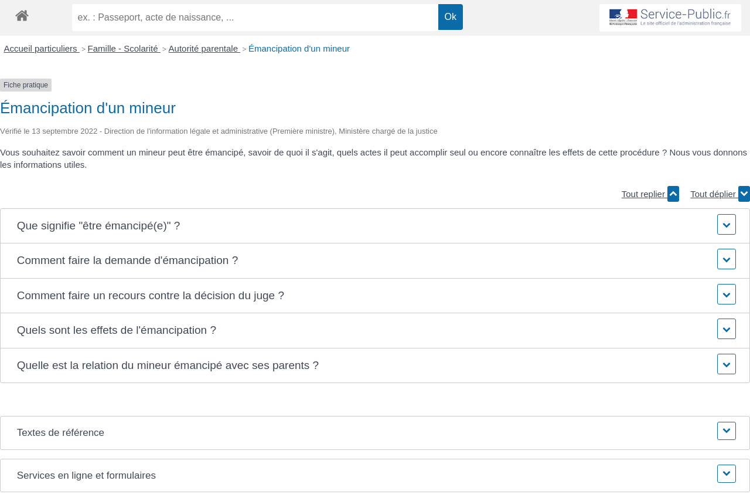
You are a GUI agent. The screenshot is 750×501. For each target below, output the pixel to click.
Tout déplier (720, 194)
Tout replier (650, 194)
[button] (375, 226)
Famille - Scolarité (124, 48)
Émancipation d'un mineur (299, 48)
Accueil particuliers (42, 48)
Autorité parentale (205, 48)
